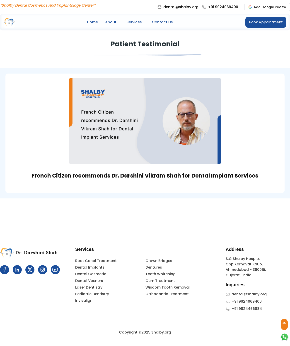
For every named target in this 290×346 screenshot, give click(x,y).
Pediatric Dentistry (92, 294)
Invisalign (83, 300)
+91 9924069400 (223, 7)
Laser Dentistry (88, 287)
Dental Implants (89, 267)
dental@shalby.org (180, 7)
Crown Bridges (158, 260)
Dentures (153, 267)
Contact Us (162, 22)
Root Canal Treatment (96, 260)
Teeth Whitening (160, 274)
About (110, 22)
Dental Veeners (89, 280)
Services (134, 22)
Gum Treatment (160, 280)
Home (92, 22)
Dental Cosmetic (90, 274)
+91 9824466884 (247, 308)
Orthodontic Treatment (167, 294)
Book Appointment (266, 22)
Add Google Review (267, 7)
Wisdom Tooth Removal (167, 287)
